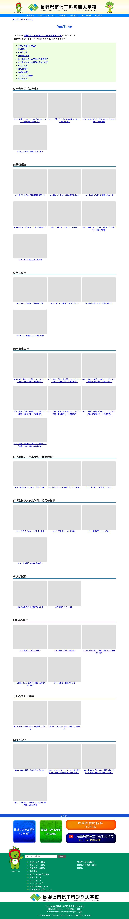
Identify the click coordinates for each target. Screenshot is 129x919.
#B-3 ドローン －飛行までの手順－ (64, 227)
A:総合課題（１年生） (27, 45)
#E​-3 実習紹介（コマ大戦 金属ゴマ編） (30, 487)
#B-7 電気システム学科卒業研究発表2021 (30, 195)
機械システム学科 (24, 831)
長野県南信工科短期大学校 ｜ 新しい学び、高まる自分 (64, 7)
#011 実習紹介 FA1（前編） (99, 531)
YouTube (63, 15)
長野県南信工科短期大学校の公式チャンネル (43, 35)
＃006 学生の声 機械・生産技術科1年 (30, 335)
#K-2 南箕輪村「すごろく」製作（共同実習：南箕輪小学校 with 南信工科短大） (99, 771)
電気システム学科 (51, 831)
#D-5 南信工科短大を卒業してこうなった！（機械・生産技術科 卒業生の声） (98, 380)
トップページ (18, 19)
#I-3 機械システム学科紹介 (64, 650)
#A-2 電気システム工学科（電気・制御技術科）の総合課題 (99, 120)
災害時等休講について (39, 886)
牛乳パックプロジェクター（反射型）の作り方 (64, 727)
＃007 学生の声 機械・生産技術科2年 (64, 303)
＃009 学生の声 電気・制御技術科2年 (30, 303)
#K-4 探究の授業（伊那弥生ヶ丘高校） (30, 770)
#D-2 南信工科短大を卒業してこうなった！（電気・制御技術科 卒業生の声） (98, 412)
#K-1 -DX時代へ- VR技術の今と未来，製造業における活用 (30, 803)
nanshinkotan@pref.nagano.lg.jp (67, 911)
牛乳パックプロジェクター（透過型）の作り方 (30, 727)
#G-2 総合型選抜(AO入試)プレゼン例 (30, 607)
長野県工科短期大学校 (86, 865)
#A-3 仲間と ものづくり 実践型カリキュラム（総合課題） (64, 120)
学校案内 (74, 15)
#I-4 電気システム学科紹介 (30, 650)
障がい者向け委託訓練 (39, 874)
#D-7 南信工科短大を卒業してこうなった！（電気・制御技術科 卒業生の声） (30, 380)
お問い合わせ (35, 877)
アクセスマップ (36, 883)
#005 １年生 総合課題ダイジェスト (30, 151)
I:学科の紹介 (23, 72)
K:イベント (22, 78)
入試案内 (30, 15)
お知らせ (98, 15)
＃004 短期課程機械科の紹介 (64, 683)
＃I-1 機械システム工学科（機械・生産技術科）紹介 (30, 684)
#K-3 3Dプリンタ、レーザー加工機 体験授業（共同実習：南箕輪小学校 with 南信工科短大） (64, 772)
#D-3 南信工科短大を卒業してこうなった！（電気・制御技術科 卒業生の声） (64, 412)
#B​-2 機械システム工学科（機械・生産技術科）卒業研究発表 (99, 228)
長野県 (80, 868)
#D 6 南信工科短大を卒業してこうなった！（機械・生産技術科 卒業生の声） (64, 380)
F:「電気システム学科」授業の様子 (33, 62)
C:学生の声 (22, 52)
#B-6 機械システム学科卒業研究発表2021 (64, 195)
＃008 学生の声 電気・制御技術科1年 (98, 303)
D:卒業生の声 (23, 55)
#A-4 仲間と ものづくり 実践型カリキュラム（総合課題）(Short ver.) (30, 120)
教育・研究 (86, 15)
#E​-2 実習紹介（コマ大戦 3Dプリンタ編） (64, 487)
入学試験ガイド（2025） (64, 607)
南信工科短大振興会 (85, 862)
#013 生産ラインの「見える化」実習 (30, 531)
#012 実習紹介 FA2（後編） (64, 531)
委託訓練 (33, 871)
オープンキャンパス (46, 15)
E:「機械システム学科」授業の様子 (33, 59)
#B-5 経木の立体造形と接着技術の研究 (99, 195)
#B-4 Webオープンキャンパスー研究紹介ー (30, 227)
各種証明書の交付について (41, 889)
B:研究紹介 (22, 49)
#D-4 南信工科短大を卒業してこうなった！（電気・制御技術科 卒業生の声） (30, 412)
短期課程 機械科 (37, 868)
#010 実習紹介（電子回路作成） (30, 563)
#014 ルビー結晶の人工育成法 (30, 259)
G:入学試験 (22, 65)
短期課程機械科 (91, 825)
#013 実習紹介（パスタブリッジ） (99, 487)
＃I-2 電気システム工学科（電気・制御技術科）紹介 (99, 651)
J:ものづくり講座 (25, 75)
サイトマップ (35, 880)
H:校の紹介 (23, 68)
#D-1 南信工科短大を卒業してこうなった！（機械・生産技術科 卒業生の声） (30, 444)
